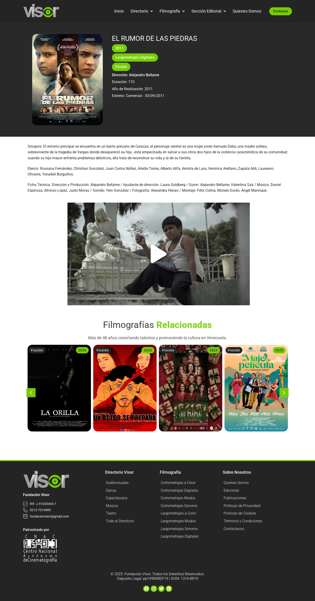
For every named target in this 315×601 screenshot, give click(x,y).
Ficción (121, 67)
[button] (159, 254)
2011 (119, 48)
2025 (148, 350)
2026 (82, 350)
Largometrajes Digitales (135, 57)
